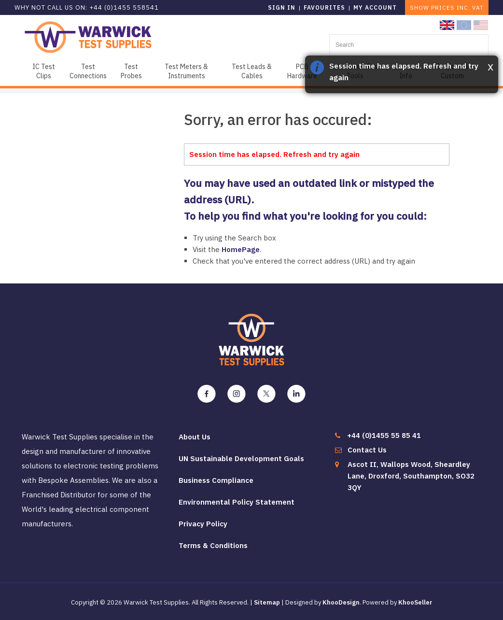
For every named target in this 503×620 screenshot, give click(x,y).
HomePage (241, 249)
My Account (375, 7)
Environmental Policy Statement (236, 502)
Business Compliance (216, 480)
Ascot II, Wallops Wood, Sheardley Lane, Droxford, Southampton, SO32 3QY (411, 476)
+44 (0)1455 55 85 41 (384, 435)
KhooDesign (341, 602)
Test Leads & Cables (252, 71)
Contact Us (367, 449)
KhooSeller (415, 602)
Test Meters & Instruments (186, 71)
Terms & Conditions (213, 545)
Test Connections (88, 71)
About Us (194, 436)
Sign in (281, 7)
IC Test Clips (43, 71)
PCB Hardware (302, 71)
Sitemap (267, 602)
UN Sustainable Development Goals (241, 458)
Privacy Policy (203, 523)
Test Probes (131, 71)
